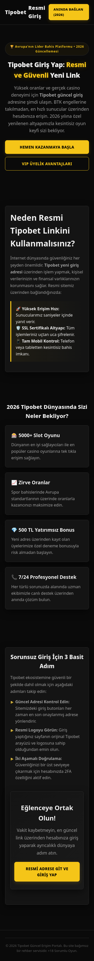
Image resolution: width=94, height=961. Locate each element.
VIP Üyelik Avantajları (47, 163)
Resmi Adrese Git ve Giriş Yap (47, 871)
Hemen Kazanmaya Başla (47, 147)
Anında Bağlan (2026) (68, 12)
